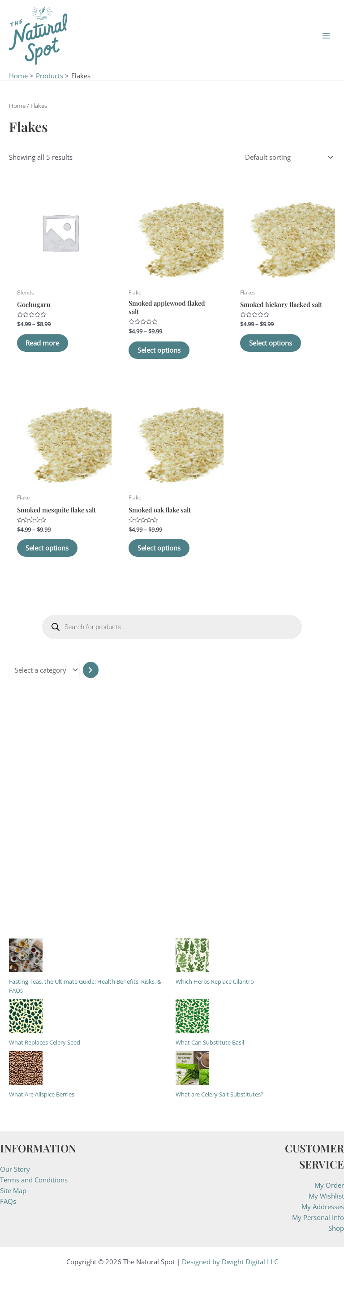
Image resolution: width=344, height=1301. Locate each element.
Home (17, 106)
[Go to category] (91, 670)
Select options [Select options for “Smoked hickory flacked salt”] (270, 342)
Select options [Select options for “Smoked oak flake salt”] (159, 547)
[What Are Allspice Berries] (26, 1068)
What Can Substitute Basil (210, 1042)
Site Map (13, 1190)
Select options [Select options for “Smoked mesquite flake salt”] (47, 547)
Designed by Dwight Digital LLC (230, 1261)
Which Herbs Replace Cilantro (215, 981)
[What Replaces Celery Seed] (26, 1016)
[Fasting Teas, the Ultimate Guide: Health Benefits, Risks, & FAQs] (26, 955)
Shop (336, 1228)
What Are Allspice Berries (41, 1094)
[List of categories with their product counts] (44, 670)
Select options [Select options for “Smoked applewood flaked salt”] (159, 350)
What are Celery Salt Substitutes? (219, 1094)
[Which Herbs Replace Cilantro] (192, 955)
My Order (329, 1185)
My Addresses (322, 1206)
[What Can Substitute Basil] (192, 1016)
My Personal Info (318, 1217)
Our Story (15, 1169)
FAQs (8, 1201)
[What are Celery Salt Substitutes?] (192, 1068)
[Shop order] (287, 157)
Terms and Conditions (34, 1179)
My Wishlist (326, 1195)
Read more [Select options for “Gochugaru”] (43, 342)
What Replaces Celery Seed (44, 1042)
